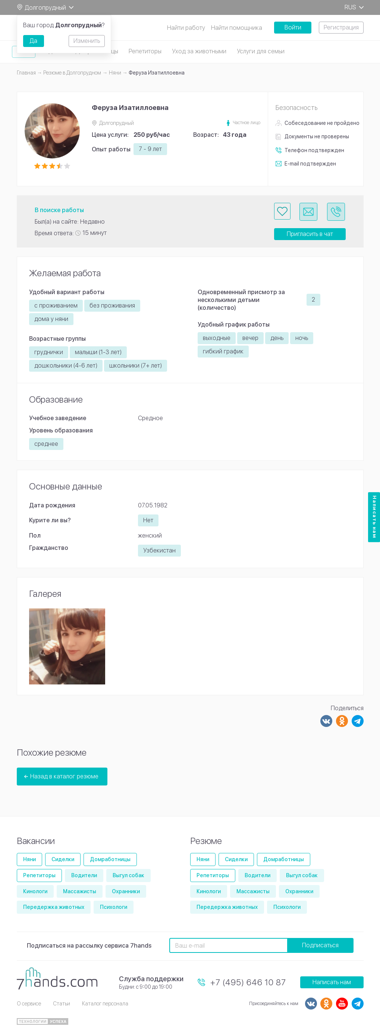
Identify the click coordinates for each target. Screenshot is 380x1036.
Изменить (86, 40)
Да (33, 40)
